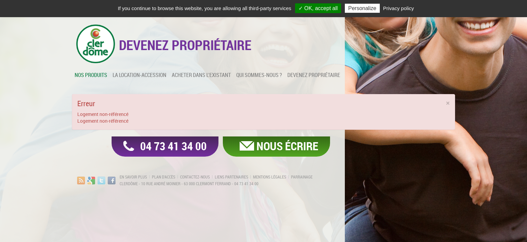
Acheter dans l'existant (201, 75)
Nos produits (91, 75)
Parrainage (302, 176)
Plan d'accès (163, 176)
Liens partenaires (231, 176)
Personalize (362, 8)
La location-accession (139, 75)
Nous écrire (287, 146)
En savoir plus (133, 176)
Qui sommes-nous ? (259, 75)
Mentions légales (269, 176)
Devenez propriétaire (313, 75)
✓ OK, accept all (318, 8)
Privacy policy (398, 8)
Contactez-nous (195, 176)
